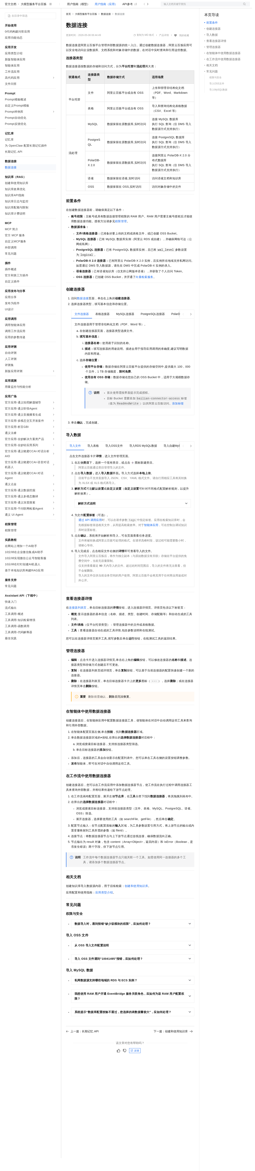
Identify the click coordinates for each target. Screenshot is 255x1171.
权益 (78, 6)
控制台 (218, 6)
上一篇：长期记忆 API (82, 1044)
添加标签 (178, 416)
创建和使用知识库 (136, 899)
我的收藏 (184, 48)
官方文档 (10, 17)
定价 (88, 6)
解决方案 (65, 6)
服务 (120, 6)
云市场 (99, 6)
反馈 (135, 1063)
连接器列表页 (77, 620)
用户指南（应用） (106, 17)
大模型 (41, 6)
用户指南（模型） (78, 17)
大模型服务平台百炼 (33, 17)
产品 (53, 6)
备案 (208, 6)
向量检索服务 (144, 290)
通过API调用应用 (90, 533)
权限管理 (121, 234)
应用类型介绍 (104, 905)
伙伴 (110, 6)
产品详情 (164, 48)
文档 (200, 6)
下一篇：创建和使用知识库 (173, 1044)
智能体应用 (151, 538)
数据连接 (106, 27)
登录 (243, 6)
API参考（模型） (133, 17)
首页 (68, 27)
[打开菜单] (6, 6)
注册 (228, 6)
